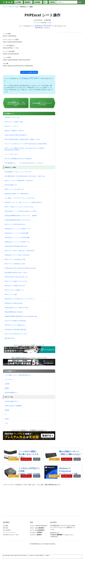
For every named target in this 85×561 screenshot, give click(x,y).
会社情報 (18, 2)
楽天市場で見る (26, 459)
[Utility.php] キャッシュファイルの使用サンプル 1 (17, 242)
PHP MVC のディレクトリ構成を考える (15, 325)
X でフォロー (43, 25)
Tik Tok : (37, 530)
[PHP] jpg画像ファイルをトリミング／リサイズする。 (18, 171)
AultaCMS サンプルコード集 (12, 117)
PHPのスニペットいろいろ (11, 126)
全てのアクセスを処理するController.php (15, 320)
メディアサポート (9, 379)
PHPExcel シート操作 (10, 167)
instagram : (36, 532)
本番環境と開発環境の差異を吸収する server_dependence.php (21, 316)
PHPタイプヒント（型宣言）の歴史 (14, 122)
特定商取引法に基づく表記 (11, 535)
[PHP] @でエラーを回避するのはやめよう (15, 285)
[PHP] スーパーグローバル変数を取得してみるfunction (19, 180)
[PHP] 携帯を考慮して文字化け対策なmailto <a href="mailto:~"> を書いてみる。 (25, 176)
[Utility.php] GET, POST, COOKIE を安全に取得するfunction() (20, 268)
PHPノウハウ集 (9, 397)
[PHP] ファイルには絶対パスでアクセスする (16, 281)
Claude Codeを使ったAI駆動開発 (13, 405)
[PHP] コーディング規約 (11, 294)
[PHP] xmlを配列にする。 (11, 185)
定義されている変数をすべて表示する (14, 130)
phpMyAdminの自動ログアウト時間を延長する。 (17, 193)
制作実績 (5, 528)
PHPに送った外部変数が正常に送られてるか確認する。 (19, 158)
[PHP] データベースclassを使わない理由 (15, 259)
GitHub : (38, 525)
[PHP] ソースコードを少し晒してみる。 (15, 189)
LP (45, 2)
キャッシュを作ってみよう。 (12, 154)
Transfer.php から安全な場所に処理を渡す (15, 329)
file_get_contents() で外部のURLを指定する (16, 135)
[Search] (67, 2)
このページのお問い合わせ (29, 72)
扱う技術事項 (7, 530)
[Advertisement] (42, 500)
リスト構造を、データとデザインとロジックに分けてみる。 (20, 198)
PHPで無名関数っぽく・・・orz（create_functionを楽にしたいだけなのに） (24, 163)
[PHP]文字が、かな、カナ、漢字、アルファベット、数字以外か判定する (23, 202)
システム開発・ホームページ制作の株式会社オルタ (18, 375)
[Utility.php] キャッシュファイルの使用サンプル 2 (17, 228)
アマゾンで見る (13, 459)
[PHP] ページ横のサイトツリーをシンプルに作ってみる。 (19, 207)
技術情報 (37, 2)
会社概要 (5, 525)
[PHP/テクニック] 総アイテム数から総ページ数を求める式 (19, 250)
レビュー (36, 459)
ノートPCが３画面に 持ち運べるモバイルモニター (28, 454)
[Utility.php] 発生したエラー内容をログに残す (16, 307)
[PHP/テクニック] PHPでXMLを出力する (15, 224)
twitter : (37, 528)
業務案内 (28, 2)
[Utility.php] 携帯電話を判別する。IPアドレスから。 (18, 220)
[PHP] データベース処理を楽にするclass (15, 263)
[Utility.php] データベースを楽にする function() (17, 255)
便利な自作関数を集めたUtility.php (14, 312)
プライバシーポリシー (9, 532)
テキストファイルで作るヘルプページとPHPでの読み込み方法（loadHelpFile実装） (26, 143)
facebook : (36, 535)
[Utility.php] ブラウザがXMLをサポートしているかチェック (20, 299)
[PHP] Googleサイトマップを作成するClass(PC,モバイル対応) (20, 211)
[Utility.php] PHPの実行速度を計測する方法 (16, 246)
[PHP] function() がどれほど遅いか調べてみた (16, 277)
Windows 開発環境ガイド (11, 392)
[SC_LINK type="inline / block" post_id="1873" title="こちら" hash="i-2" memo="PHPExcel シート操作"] (42, 557)
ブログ (6, 423)
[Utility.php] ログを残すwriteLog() (13, 303)
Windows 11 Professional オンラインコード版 (68, 471)
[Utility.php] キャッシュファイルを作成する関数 (17, 237)
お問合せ (52, 2)
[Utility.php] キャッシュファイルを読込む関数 (16, 233)
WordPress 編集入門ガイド (12, 401)
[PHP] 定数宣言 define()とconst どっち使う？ (16, 272)
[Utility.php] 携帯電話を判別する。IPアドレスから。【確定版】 (21, 215)
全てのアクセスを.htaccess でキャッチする (16, 334)
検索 (79, 2)
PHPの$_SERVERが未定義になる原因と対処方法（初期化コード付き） (23, 139)
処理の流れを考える (10, 338)
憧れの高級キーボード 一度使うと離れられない (70, 452)
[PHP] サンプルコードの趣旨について (14, 290)
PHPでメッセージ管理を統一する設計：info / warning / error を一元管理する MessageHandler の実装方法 (25, 149)
